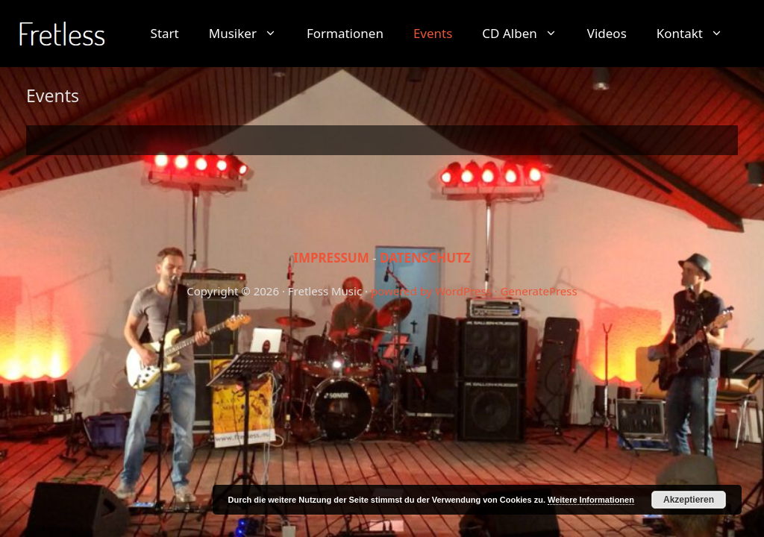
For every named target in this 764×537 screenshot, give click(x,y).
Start (165, 33)
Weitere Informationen (591, 499)
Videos (607, 33)
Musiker (250, 33)
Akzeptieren (688, 499)
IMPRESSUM (331, 257)
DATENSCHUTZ (425, 257)
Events (432, 33)
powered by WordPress (431, 290)
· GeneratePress (536, 290)
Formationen (345, 33)
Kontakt (697, 33)
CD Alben (527, 33)
